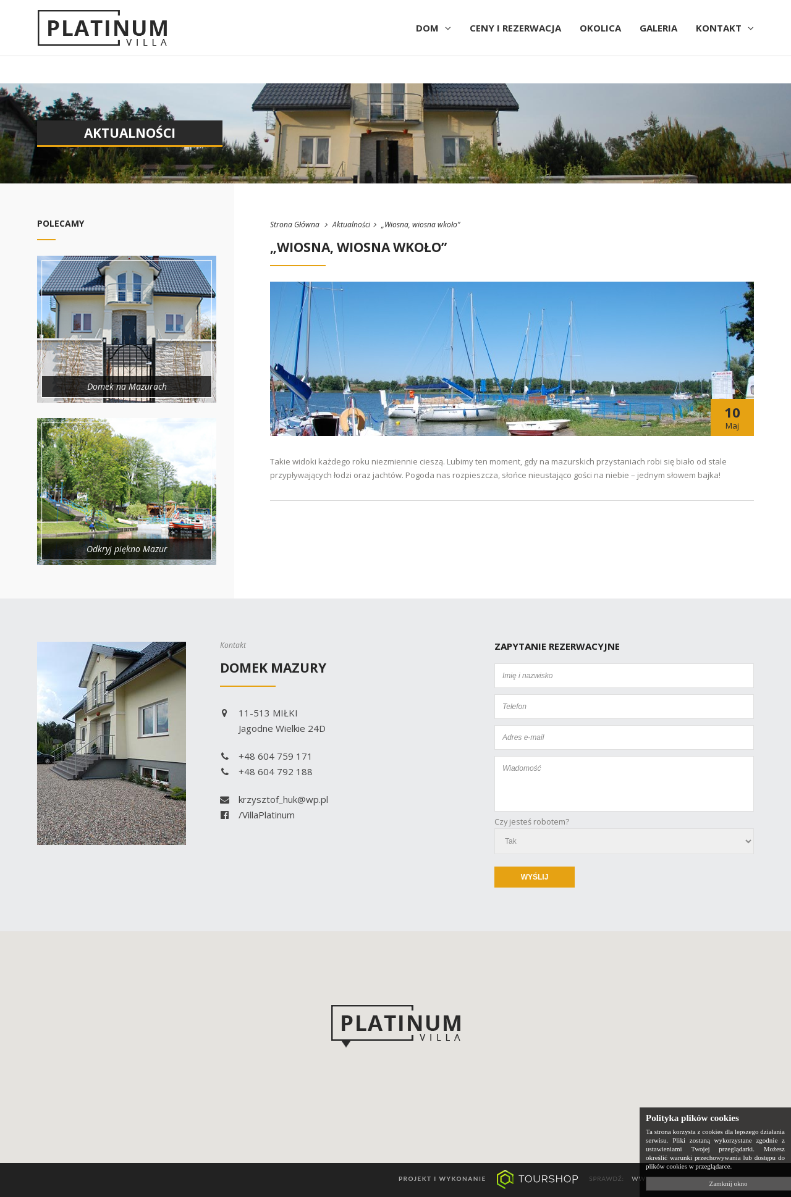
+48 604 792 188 (266, 771)
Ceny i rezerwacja (515, 28)
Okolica (600, 28)
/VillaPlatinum (257, 814)
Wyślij (535, 877)
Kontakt (725, 28)
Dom (433, 28)
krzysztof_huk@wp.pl (274, 799)
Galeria (658, 28)
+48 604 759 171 (266, 756)
